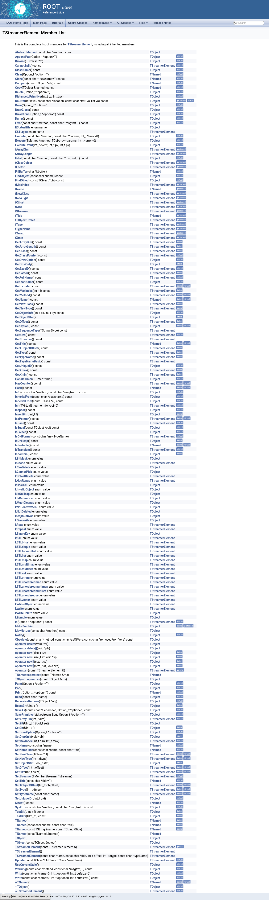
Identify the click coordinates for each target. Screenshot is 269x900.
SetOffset (21, 767)
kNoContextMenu (26, 507)
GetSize (20, 335)
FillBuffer (21, 171)
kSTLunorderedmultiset (30, 591)
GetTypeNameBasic (28, 361)
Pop (17, 688)
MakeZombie (23, 626)
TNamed (155, 74)
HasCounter (23, 383)
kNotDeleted (23, 511)
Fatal (18, 158)
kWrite (19, 608)
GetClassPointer (26, 255)
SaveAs (20, 710)
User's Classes (77, 22)
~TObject (21, 886)
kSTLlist (20, 555)
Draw (18, 105)
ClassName (22, 70)
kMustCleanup (24, 502)
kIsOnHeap (22, 494)
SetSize (20, 772)
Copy (18, 87)
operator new (23, 652)
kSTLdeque (22, 546)
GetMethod (22, 295)
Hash (18, 388)
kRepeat (20, 529)
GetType (20, 352)
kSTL (18, 538)
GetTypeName (24, 357)
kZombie (21, 617)
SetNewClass (24, 754)
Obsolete (21, 639)
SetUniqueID (23, 798)
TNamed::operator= (28, 675)
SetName (21, 745)
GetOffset (21, 321)
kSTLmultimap (24, 564)
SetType (20, 789)
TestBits (20, 816)
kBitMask (21, 458)
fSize (18, 207)
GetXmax (21, 370)
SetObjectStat (24, 763)
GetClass (21, 251)
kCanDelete (22, 467)
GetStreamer (23, 339)
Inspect (20, 410)
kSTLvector (22, 599)
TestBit (20, 811)
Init (17, 405)
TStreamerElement (79, 44)
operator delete (25, 644)
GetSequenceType (27, 330)
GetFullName (23, 277)
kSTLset (20, 573)
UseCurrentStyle (26, 864)
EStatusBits (22, 127)
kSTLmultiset (24, 569)
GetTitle (20, 343)
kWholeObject (24, 604)
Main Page (40, 22)
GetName (21, 299)
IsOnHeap (21, 441)
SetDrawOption (25, 732)
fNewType (21, 198)
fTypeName (22, 229)
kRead (19, 524)
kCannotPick (23, 471)
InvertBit (20, 414)
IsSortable (22, 445)
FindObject (22, 176)
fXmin (19, 237)
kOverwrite (22, 520)
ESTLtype (21, 131)
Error (18, 123)
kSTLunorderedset (27, 595)
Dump (19, 118)
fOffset (19, 202)
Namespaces (102, 24)
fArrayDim (22, 149)
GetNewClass (24, 304)
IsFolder (20, 432)
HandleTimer (23, 379)
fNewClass (22, 193)
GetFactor (21, 273)
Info (17, 392)
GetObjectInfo (24, 313)
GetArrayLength (25, 246)
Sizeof (19, 803)
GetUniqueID (23, 365)
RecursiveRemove (27, 701)
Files (143, 24)
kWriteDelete (23, 613)
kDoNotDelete (24, 476)
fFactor (20, 167)
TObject (155, 52)
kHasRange (22, 480)
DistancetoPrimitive (28, 96)
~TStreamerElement (28, 891)
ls (16, 622)
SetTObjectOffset (26, 785)
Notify (19, 635)
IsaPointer (22, 418)
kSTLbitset (22, 542)
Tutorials (57, 22)
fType (19, 224)
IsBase (19, 423)
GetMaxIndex (24, 290)
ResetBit (20, 705)
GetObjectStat (24, 317)
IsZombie (21, 454)
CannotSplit (23, 65)
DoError (20, 101)
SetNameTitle (24, 750)
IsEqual (20, 427)
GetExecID (22, 268)
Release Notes (162, 22)
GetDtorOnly (23, 264)
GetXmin (20, 374)
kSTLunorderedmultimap (31, 586)
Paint (18, 683)
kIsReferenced (24, 498)
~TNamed (21, 882)
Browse (20, 61)
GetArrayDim (23, 242)
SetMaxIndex (23, 741)
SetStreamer (23, 776)
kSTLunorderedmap (28, 582)
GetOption (22, 326)
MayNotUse (22, 630)
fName (19, 189)
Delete (19, 92)
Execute (20, 136)
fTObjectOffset (25, 220)
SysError (20, 807)
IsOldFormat (23, 436)
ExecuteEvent (24, 145)
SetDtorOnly (23, 736)
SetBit (19, 723)
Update (20, 860)
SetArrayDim (23, 719)
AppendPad (22, 56)
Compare (21, 83)
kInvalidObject (24, 489)
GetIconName (24, 282)
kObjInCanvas (24, 516)
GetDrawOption (25, 260)
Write (18, 873)
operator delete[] (26, 648)
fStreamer (21, 211)
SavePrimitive (24, 714)
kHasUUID (22, 485)
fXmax (19, 233)
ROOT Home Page (16, 22)
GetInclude (22, 286)
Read (18, 697)
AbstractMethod (26, 52)
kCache (20, 463)
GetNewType (23, 308)
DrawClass (22, 109)
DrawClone (22, 114)
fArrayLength (23, 154)
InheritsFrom (23, 396)
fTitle (18, 215)
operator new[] (24, 661)
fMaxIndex (22, 184)
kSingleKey (22, 533)
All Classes (126, 24)
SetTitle (20, 780)
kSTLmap (21, 560)
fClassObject (23, 162)
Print (18, 692)
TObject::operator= (27, 679)
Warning (20, 869)
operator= (21, 670)
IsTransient (22, 449)
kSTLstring (22, 577)
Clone (19, 79)
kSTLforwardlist (25, 551)
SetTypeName (24, 794)
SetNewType (23, 758)
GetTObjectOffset (26, 348)
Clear (18, 74)
